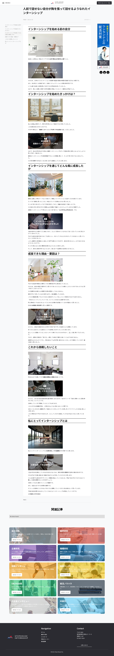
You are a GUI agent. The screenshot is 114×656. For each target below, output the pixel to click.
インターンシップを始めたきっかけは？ (13, 29)
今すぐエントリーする (104, 3)
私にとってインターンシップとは (13, 42)
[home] (57, 2)
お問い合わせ (84, 645)
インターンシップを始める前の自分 (13, 25)
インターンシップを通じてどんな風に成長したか (13, 33)
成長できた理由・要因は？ (12, 37)
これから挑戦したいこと (11, 39)
